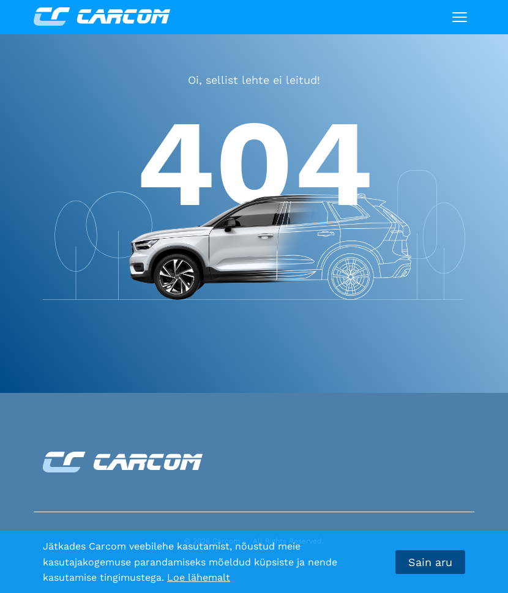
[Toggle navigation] (459, 17)
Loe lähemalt (198, 577)
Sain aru (430, 562)
